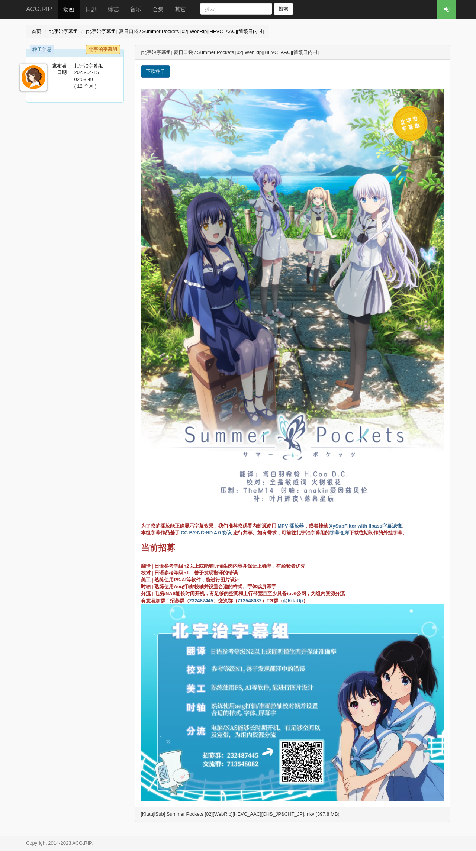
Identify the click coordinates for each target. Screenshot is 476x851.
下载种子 (155, 71)
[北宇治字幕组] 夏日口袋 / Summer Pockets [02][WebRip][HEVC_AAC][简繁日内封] (175, 31)
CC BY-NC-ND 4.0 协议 (206, 532)
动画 (68, 9)
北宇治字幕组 (63, 31)
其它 (180, 9)
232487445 (201, 600)
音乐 (135, 9)
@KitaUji (293, 600)
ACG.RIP (39, 9)
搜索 (283, 9)
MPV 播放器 (290, 526)
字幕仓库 (339, 532)
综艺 (113, 9)
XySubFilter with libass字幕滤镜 (365, 526)
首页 (36, 31)
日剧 (91, 9)
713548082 (250, 600)
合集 (158, 9)
